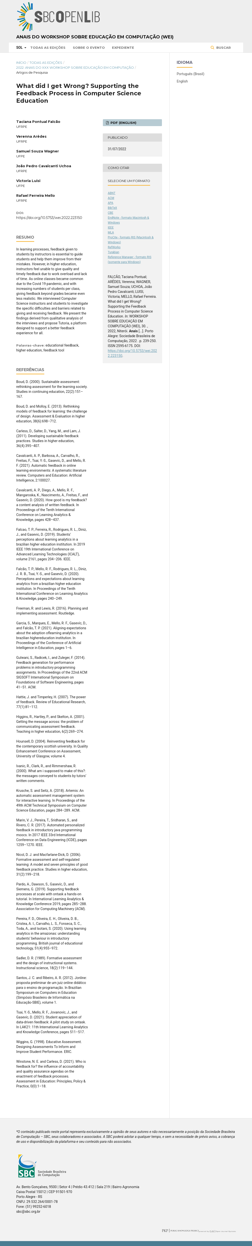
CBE (110, 213)
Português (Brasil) (190, 74)
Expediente (123, 48)
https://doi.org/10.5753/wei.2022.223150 (49, 218)
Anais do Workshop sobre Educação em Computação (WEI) (94, 37)
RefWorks (114, 247)
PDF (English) (123, 123)
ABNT (111, 193)
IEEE (111, 227)
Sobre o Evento (89, 48)
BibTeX (112, 208)
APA (110, 203)
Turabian (113, 252)
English (182, 81)
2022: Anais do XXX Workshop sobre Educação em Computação (75, 67)
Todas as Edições (47, 48)
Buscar (223, 48)
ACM (111, 198)
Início (21, 63)
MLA (111, 232)
